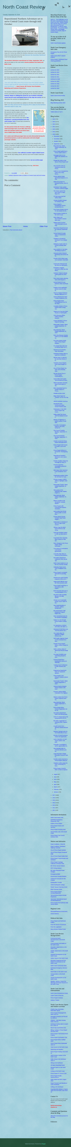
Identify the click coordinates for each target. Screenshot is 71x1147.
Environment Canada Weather (58, 876)
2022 (53, 124)
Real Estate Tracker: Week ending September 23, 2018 (61, 326)
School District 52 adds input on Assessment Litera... (60, 235)
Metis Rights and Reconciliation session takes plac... (60, 219)
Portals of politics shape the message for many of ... (61, 461)
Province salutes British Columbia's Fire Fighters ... (60, 693)
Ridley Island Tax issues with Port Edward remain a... (61, 416)
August (56, 774)
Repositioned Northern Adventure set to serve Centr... (60, 457)
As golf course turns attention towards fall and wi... (61, 727)
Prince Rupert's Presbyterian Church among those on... (59, 206)
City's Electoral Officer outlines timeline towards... (59, 317)
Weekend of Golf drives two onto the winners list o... (61, 630)
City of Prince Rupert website (58, 850)
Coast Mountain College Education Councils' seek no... (61, 755)
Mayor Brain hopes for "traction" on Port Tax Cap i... (61, 397)
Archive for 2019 (55, 81)
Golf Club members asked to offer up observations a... (60, 534)
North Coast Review (24, 7)
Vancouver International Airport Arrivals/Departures (59, 899)
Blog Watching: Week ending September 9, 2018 (60, 704)
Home (25, 226)
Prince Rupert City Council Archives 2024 (57, 836)
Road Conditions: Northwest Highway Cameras (58, 847)
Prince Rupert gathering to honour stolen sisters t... (60, 152)
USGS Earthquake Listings (58, 884)
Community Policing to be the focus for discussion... (61, 264)
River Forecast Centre (56, 889)
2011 (53, 810)
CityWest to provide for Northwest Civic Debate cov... (60, 240)
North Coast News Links (57, 817)
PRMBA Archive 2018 (59, 393)
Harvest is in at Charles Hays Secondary (60, 350)
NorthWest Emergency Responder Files (56, 820)
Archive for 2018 (55, 83)
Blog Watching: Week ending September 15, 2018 (60, 497)
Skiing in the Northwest (57, 1063)
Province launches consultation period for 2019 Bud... (60, 466)
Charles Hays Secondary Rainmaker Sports (57, 1010)
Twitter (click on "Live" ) (57, 112)
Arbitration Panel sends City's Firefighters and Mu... (60, 568)
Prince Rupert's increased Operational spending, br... (60, 574)
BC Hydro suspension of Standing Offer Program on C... (60, 722)
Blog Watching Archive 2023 (58, 102)
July (55, 777)
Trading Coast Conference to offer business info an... (60, 666)
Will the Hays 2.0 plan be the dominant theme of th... (60, 359)
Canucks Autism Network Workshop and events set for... (61, 255)
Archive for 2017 (55, 86)
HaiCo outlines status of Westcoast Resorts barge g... (61, 650)
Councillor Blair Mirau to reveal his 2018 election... (61, 554)
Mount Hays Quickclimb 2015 (58, 1027)
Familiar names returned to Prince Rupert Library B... (61, 759)
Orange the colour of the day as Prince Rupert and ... (61, 162)
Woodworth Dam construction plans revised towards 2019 (60, 405)
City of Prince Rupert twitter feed (59, 856)
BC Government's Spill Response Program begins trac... (59, 612)
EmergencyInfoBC (55, 874)
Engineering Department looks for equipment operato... (60, 672)
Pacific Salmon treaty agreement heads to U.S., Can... (61, 178)
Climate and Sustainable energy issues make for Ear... (60, 601)
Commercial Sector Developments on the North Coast (58, 940)
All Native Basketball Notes (58, 1065)
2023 (53, 121)
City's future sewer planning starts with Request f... (61, 279)
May (55, 782)
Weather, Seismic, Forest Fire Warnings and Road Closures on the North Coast (59, 983)
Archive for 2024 (55, 70)
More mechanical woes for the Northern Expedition (60, 616)
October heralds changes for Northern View (60, 201)
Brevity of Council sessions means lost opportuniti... (61, 736)
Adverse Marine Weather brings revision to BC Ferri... (60, 688)
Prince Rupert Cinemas (57, 997)
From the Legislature (56, 927)
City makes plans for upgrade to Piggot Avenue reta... (59, 634)
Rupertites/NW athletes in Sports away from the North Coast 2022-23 (59, 1091)
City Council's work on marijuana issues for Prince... (59, 167)
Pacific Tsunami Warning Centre (59, 887)
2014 (53, 802)
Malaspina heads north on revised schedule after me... (60, 245)
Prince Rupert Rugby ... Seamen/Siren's (57, 1076)
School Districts (55, 913)
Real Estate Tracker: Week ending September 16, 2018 (61, 486)
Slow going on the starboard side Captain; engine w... (60, 491)
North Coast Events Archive (58, 95)
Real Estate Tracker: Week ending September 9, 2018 (61, 682)
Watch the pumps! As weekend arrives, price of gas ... (61, 183)
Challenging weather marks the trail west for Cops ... (61, 476)
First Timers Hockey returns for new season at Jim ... (61, 210)
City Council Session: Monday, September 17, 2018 (60, 437)
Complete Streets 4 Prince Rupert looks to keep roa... (60, 307)
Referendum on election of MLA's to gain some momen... (60, 523)
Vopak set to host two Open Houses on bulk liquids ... (61, 312)
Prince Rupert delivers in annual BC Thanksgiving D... (60, 452)
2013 (53, 805)
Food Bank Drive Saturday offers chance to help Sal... (60, 539)
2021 (53, 126)
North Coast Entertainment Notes (59, 993)
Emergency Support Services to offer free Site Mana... (61, 269)
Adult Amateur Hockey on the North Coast (60, 214)
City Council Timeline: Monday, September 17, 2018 (60, 432)
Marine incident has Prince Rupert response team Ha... (60, 698)
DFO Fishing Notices (56, 868)
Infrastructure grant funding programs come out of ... (61, 578)
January (56, 792)
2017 (53, 795)
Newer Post (7, 226)
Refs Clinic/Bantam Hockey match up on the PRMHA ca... (61, 337)
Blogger (44, 1143)
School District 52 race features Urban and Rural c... (61, 284)
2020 (53, 129)
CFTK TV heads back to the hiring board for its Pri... (61, 717)
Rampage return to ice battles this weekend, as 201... (60, 157)
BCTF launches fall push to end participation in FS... (61, 591)
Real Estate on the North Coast (59, 971)
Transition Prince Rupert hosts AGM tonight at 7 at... (60, 364)
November (57, 138)
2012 (53, 807)
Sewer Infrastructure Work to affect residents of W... (61, 297)
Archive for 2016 (55, 88)
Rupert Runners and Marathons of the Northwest (59, 1084)
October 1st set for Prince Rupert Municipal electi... (61, 441)
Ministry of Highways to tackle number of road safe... (60, 421)
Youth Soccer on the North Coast (59, 1047)
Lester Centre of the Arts (57, 995)
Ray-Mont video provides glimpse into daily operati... (60, 596)
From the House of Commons (58, 924)
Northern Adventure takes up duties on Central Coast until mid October (27, 175)
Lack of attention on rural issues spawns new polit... (60, 741)
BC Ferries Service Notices (58, 865)
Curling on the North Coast (58, 1071)
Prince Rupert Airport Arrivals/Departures (56, 892)
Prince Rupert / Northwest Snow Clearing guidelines (59, 60)
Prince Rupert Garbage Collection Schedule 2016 (57, 862)
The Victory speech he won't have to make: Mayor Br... (59, 192)
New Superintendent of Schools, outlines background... (60, 607)
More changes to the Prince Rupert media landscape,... (61, 545)
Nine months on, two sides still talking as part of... (60, 250)
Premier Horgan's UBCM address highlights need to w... (60, 481)
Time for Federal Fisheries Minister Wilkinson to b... (61, 293)
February (56, 789)
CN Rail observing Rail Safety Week (59, 197)
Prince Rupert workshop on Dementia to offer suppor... (61, 587)
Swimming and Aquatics (57, 1049)
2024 (53, 119)
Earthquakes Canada (56, 882)
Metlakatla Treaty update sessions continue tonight (61, 187)
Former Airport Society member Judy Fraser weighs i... (60, 518)
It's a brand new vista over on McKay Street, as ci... (61, 346)
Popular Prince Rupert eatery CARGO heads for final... (61, 645)
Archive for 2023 (55, 72)
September (57, 143)
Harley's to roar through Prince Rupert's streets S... (60, 621)
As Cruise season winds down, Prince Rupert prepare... (60, 342)
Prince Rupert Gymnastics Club (59, 1037)
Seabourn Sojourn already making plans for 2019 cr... (60, 274)
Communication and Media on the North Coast (58, 944)
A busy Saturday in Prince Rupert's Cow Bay (60, 321)
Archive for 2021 (55, 77)
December (57, 136)
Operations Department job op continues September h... (61, 229)
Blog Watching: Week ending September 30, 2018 (60, 147)
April (55, 784)
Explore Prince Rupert (56, 823)
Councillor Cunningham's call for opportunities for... (61, 745)
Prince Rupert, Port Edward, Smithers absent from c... (61, 677)
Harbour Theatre (55, 1000)
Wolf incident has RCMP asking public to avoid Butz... (60, 513)
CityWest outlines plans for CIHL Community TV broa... (60, 764)
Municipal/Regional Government (59, 911)
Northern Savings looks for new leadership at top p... (61, 732)
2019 (53, 131)
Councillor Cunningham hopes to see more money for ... (60, 426)
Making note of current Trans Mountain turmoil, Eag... (60, 224)
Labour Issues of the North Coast (59, 958)
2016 (53, 797)
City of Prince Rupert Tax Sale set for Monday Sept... (60, 370)
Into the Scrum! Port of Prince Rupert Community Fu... (59, 375)
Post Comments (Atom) (16, 230)
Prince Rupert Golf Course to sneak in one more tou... (60, 446)
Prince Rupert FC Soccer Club (58, 1073)
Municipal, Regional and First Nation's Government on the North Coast (58, 962)
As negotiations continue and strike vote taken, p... (61, 626)
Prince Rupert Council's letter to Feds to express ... (60, 770)
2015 (53, 800)
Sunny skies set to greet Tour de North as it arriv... (61, 379)
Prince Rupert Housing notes (58, 829)
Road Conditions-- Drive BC (58, 844)
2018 (53, 134)
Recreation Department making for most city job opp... (60, 559)
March (55, 787)
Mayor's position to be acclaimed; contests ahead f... (59, 502)
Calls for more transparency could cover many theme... (61, 172)
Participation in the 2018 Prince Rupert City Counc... (60, 410)
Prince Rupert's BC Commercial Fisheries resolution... (60, 507)
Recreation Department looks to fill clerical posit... (61, 713)
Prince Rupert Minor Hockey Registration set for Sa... (60, 709)
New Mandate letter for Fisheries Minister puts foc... (60, 750)
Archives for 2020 (55, 79)
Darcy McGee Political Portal (58, 929)
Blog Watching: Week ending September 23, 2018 (60, 331)
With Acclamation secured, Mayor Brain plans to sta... (60, 384)
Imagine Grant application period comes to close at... (60, 289)
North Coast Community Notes (59, 965)
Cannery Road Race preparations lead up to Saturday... (60, 661)
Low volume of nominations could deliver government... (61, 550)
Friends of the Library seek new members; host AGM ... (61, 260)
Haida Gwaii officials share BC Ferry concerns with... (61, 582)
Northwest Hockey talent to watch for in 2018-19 (61, 354)
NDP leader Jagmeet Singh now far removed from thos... (61, 640)
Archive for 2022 (55, 74)
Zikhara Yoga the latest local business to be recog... (60, 529)
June (55, 779)
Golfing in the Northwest (57, 1087)
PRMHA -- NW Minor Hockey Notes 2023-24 (58, 1021)
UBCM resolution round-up (60, 401)
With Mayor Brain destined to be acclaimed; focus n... (60, 472)
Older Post (43, 226)
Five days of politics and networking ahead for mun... (60, 656)
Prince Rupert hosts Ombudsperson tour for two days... (60, 302)
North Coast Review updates (58, 43)
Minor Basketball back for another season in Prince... (60, 389)
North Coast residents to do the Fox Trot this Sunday (61, 563)
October (56, 141)
